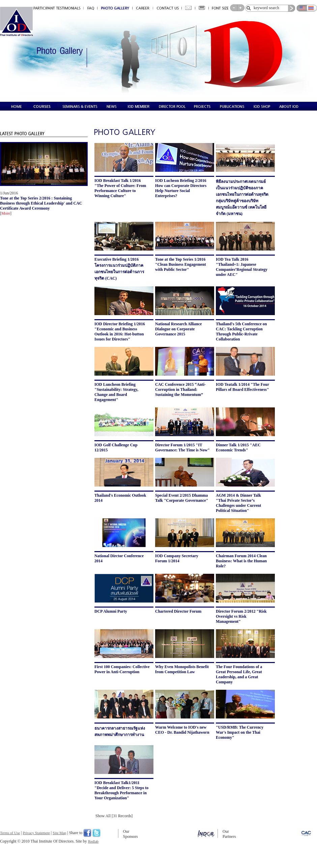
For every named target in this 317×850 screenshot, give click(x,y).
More (5, 213)
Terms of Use (10, 833)
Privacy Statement (36, 833)
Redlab (93, 841)
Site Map (59, 833)
